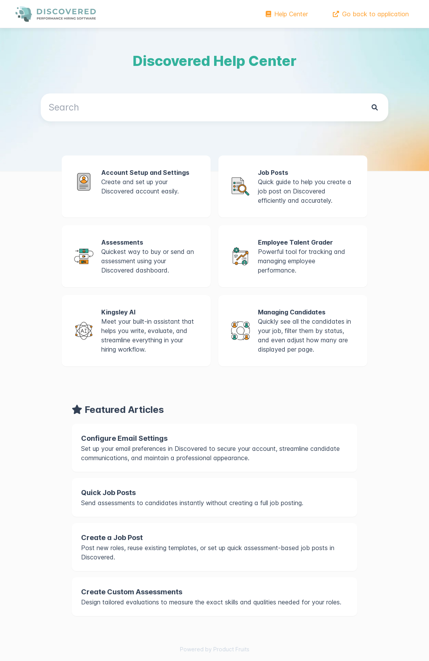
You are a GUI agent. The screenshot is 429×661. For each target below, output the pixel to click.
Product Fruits (231, 649)
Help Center (287, 14)
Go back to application (371, 14)
